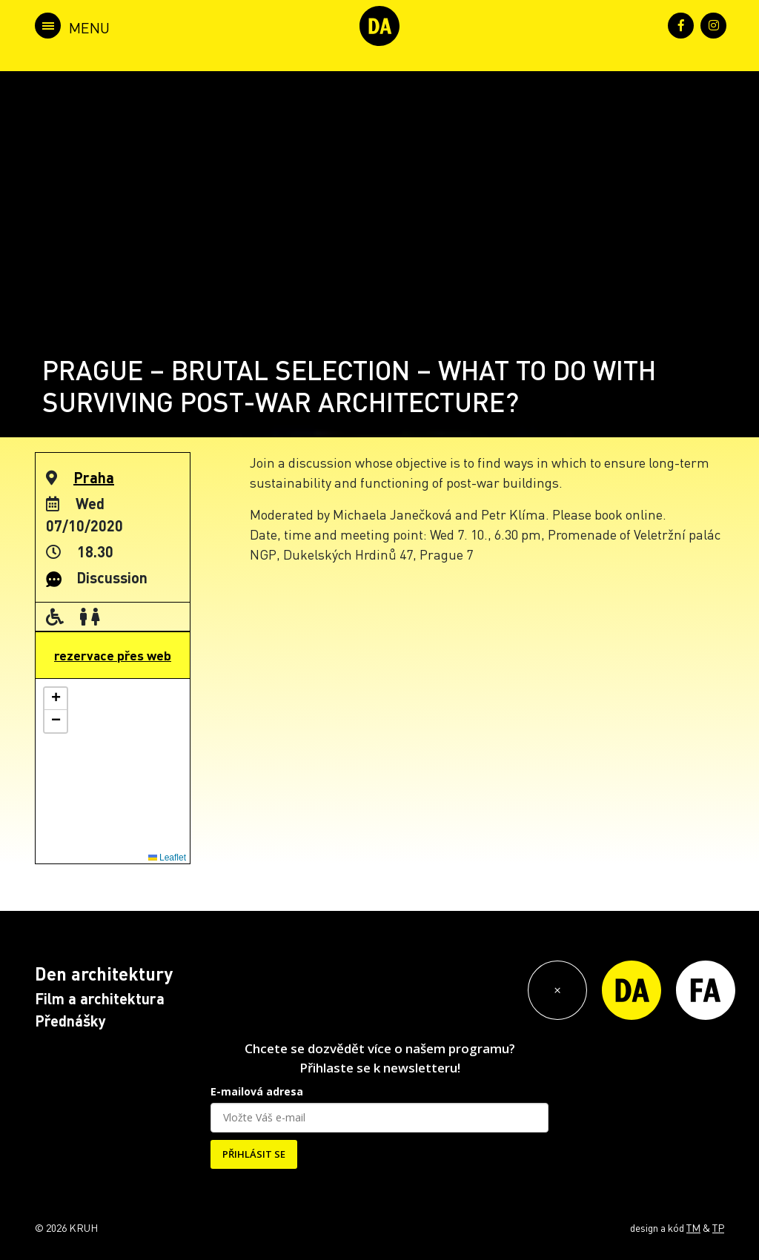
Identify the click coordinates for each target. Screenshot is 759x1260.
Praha (93, 477)
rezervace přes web (112, 655)
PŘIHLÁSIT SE (253, 1154)
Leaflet (167, 857)
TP (718, 1227)
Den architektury (104, 973)
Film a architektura (100, 998)
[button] (55, 699)
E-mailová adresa (257, 1091)
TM (693, 1227)
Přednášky (70, 1020)
